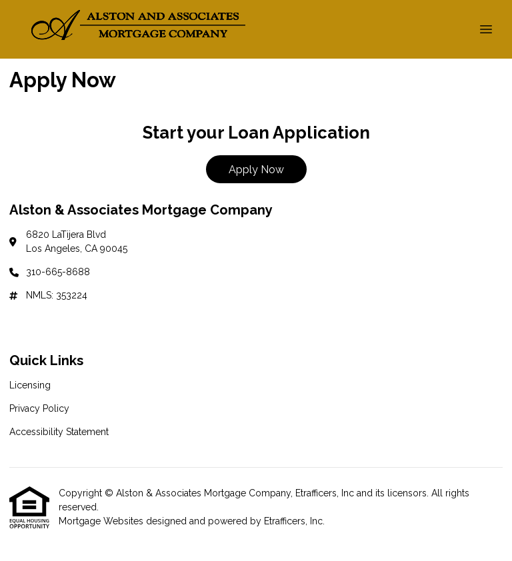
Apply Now (256, 169)
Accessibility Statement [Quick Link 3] (59, 431)
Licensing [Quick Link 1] (30, 385)
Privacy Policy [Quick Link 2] (39, 408)
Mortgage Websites (102, 521)
